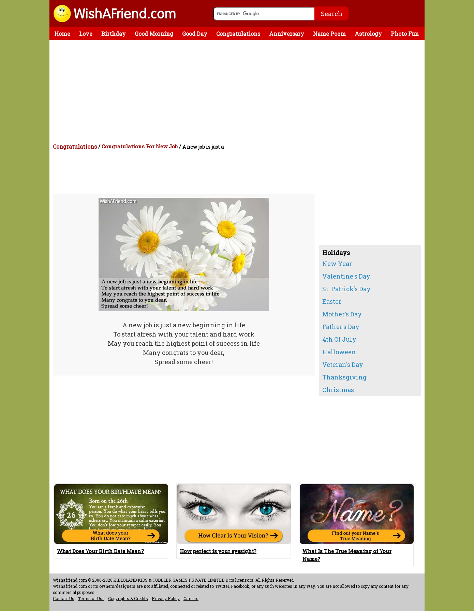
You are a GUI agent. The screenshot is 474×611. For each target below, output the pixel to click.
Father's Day (340, 327)
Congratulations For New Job (140, 146)
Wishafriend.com (70, 580)
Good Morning (154, 33)
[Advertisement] (239, 91)
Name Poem (329, 33)
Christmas (338, 390)
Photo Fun (405, 33)
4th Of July (339, 339)
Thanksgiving (344, 377)
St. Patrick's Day (346, 289)
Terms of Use (91, 598)
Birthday (113, 33)
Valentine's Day (346, 276)
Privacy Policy (166, 598)
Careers (190, 598)
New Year (337, 263)
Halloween (339, 352)
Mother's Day (342, 314)
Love (85, 33)
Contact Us (63, 598)
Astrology (368, 33)
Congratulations (238, 33)
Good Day (194, 33)
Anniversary (286, 33)
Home (62, 33)
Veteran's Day (342, 364)
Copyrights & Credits (128, 598)
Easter (331, 301)
